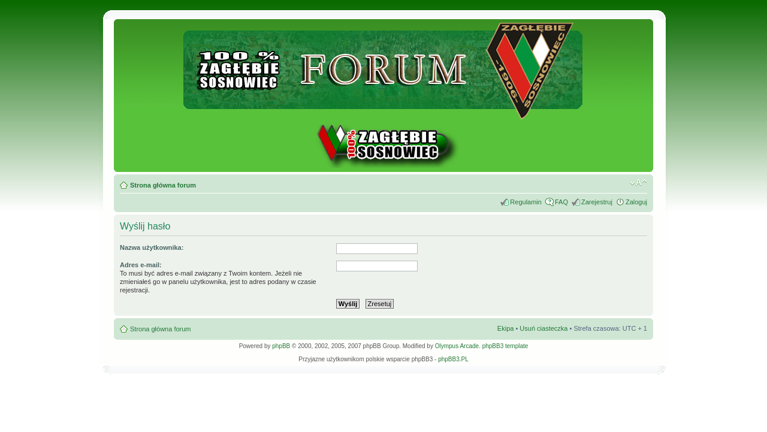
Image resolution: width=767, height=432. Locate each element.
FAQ (561, 202)
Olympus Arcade (457, 346)
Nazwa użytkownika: (151, 247)
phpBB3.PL (453, 359)
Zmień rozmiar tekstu (638, 182)
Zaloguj (636, 202)
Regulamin (526, 202)
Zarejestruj (596, 202)
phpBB (281, 346)
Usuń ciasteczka (543, 328)
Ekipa (505, 328)
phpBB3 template (505, 346)
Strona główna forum (163, 185)
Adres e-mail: (141, 264)
